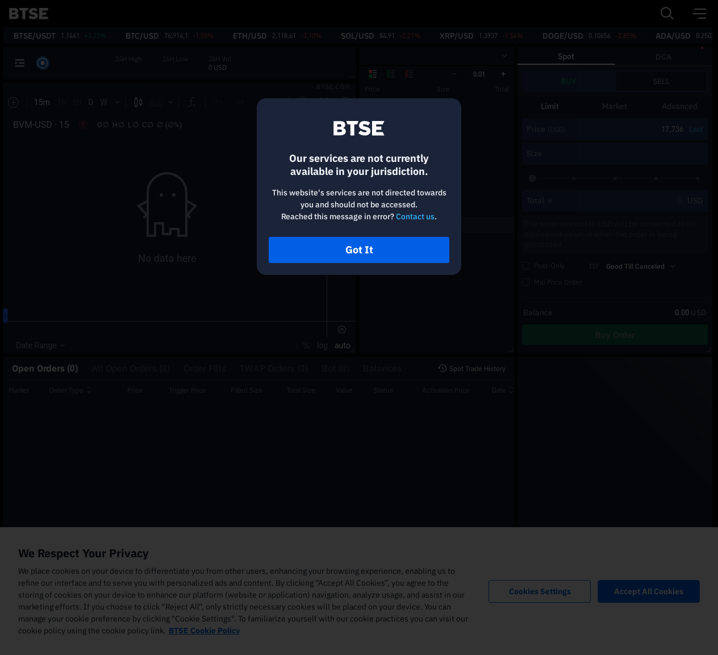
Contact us (415, 216)
